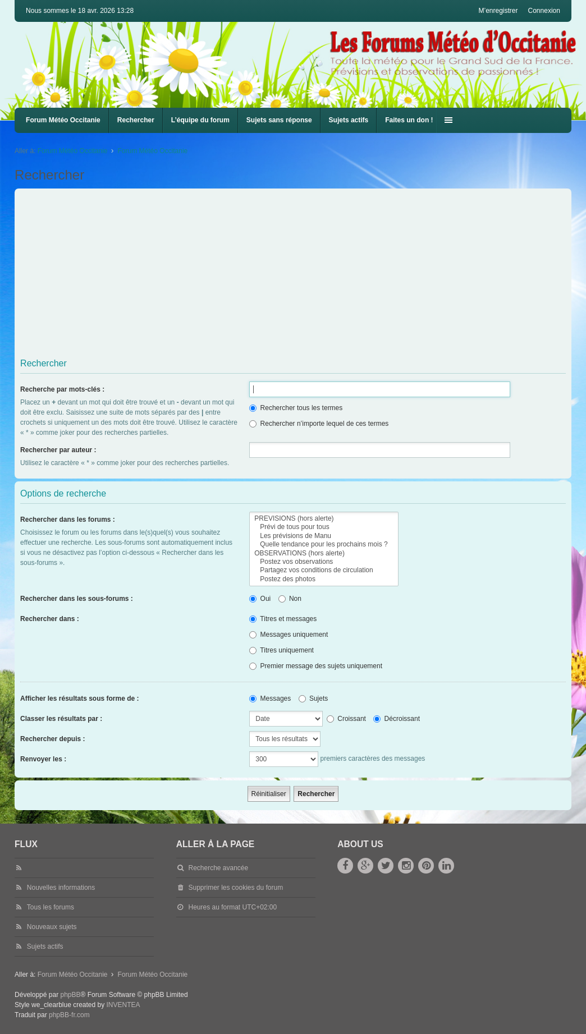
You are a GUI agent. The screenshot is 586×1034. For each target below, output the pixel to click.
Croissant (346, 719)
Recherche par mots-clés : (62, 389)
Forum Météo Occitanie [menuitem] (63, 120)
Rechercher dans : (49, 619)
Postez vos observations (323, 562)
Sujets (313, 698)
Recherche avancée (218, 868)
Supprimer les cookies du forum (235, 887)
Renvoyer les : (43, 759)
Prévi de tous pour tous (323, 527)
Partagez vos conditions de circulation (323, 570)
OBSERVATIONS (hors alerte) (323, 553)
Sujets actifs (349, 120)
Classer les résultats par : (61, 719)
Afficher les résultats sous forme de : (79, 698)
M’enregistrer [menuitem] (498, 11)
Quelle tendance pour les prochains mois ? (323, 544)
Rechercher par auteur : (58, 450)
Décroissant (396, 719)
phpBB (70, 995)
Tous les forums (50, 907)
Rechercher (135, 120)
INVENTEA (123, 1005)
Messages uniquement (288, 634)
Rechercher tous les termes (295, 408)
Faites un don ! (409, 120)
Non (289, 599)
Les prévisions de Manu (323, 536)
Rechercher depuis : (52, 739)
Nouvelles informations (61, 887)
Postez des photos (323, 579)
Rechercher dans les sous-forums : (76, 599)
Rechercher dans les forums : (67, 519)
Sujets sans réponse (279, 120)
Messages (270, 698)
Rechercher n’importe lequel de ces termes (318, 424)
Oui (260, 599)
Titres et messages (283, 619)
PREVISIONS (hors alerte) (323, 518)
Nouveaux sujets (52, 927)
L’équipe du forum (200, 120)
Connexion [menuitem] (544, 11)
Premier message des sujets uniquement (315, 666)
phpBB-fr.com (69, 1015)
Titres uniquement (281, 650)
